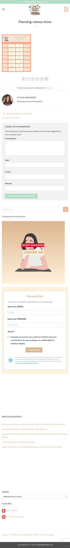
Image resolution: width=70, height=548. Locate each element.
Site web (8, 183)
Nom (7, 160)
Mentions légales (47, 534)
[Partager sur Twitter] (33, 79)
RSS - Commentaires (12, 516)
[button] (3, 9)
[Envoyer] (65, 209)
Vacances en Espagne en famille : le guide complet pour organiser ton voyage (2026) (34, 435)
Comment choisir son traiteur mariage (18, 442)
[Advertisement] (35, 394)
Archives (5, 492)
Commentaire (11, 138)
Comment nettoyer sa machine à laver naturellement (24, 429)
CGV (36, 534)
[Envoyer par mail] (37, 79)
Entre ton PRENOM (17, 319)
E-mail (8, 172)
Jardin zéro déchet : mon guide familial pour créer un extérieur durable (32, 447)
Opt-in (11, 332)
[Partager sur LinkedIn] (46, 79)
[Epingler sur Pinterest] (42, 79)
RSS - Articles (9, 510)
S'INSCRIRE (34, 350)
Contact (5, 534)
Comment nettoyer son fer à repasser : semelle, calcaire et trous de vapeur (33, 424)
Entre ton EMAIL (15, 307)
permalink (49, 88)
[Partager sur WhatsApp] (24, 79)
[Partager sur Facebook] (28, 79)
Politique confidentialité (21, 534)
